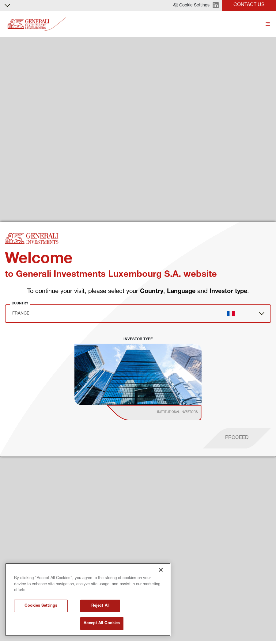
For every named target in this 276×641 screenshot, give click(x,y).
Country (20, 303)
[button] (191, 5)
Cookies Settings (41, 606)
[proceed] (237, 438)
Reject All (100, 606)
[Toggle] (268, 24)
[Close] (161, 570)
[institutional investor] (163, 413)
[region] (88, 599)
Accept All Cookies (102, 623)
